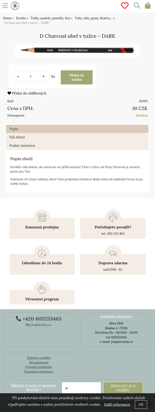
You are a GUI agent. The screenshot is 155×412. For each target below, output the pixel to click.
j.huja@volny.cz (38, 325)
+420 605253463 (38, 318)
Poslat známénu (22, 145)
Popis (13, 129)
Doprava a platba (39, 358)
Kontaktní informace (38, 372)
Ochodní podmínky (38, 367)
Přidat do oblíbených (27, 93)
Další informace (117, 404)
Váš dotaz (17, 137)
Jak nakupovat (39, 362)
